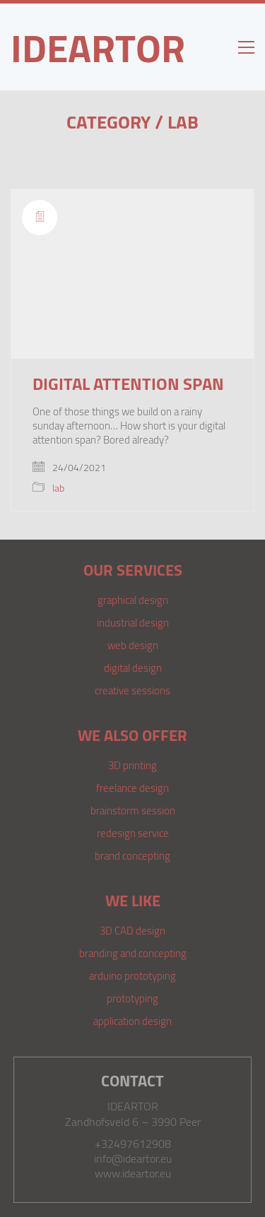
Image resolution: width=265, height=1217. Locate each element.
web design (132, 645)
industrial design (133, 622)
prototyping (132, 998)
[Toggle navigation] (246, 47)
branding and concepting (133, 953)
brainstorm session (132, 810)
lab (183, 122)
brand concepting (132, 855)
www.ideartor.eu (133, 1173)
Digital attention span (128, 383)
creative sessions (132, 690)
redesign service (133, 833)
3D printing (132, 765)
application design (132, 1021)
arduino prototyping (132, 975)
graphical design (133, 600)
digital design (133, 667)
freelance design (132, 787)
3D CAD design (132, 930)
